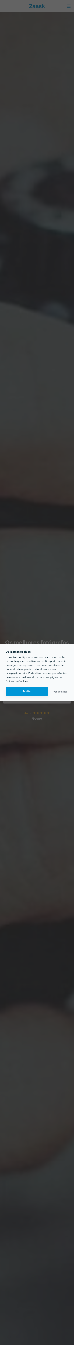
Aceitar (26, 691)
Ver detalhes (60, 691)
